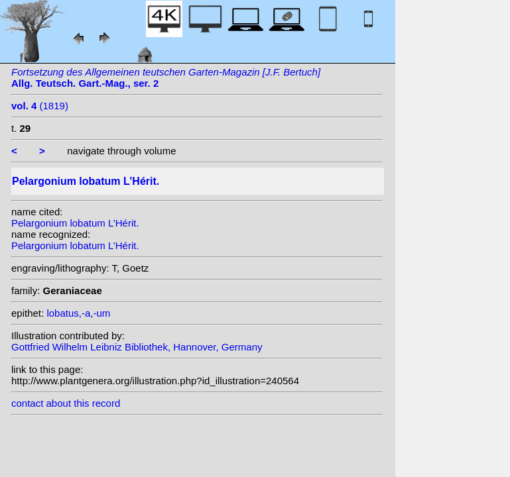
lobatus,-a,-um (78, 313)
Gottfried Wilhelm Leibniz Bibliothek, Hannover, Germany (137, 346)
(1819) (39, 105)
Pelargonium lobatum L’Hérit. (75, 223)
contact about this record (65, 403)
